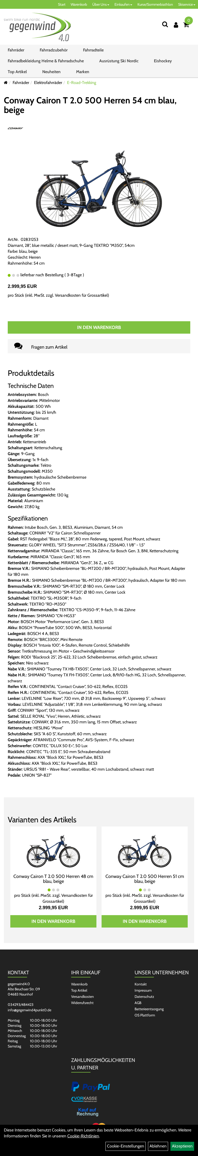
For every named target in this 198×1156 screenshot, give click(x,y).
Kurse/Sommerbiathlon (155, 4)
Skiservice (186, 4)
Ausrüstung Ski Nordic (118, 60)
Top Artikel (17, 71)
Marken (82, 71)
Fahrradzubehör (54, 50)
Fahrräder (16, 50)
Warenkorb (79, 4)
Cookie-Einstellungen (125, 1146)
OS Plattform (145, 1015)
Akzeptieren (182, 1146)
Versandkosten (82, 996)
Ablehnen (158, 1146)
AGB (138, 1002)
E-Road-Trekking (81, 82)
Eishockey (163, 60)
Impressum (143, 990)
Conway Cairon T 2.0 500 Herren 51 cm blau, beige (144, 879)
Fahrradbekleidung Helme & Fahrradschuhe (46, 60)
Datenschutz (144, 996)
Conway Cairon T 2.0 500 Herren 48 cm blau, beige (53, 879)
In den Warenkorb (99, 327)
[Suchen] (165, 24)
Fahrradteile (93, 50)
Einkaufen (123, 4)
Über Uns (100, 4)
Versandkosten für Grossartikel (81, 295)
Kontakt (141, 984)
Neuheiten (51, 71)
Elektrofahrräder (48, 82)
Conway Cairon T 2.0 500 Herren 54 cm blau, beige (90, 105)
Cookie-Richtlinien (83, 1136)
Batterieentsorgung (149, 1009)
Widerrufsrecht (82, 1002)
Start (61, 4)
